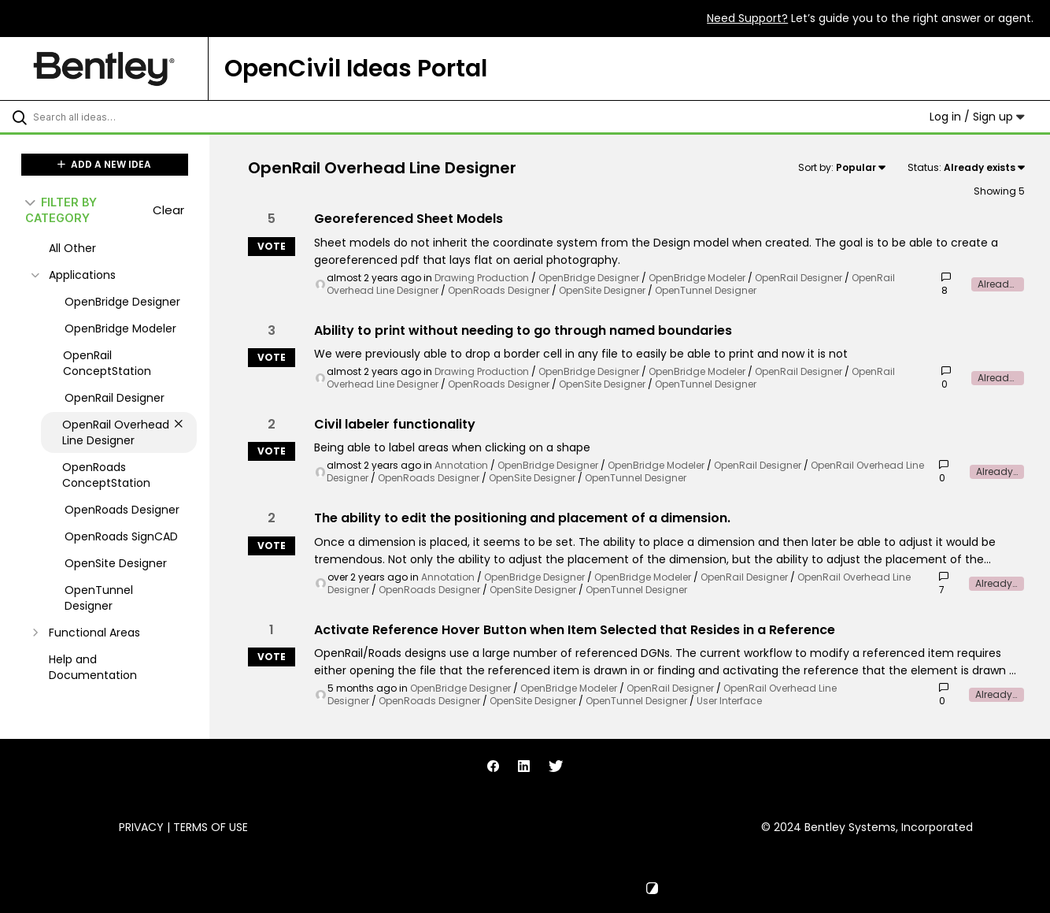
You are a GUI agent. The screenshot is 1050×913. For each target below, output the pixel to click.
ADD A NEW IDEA (104, 164)
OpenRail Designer (798, 277)
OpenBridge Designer (588, 277)
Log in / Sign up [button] (977, 116)
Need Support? (747, 18)
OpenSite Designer (602, 290)
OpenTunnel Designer (705, 290)
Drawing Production (481, 277)
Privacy (141, 827)
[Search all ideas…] (125, 116)
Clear (168, 210)
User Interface (729, 700)
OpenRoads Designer (498, 290)
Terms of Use (210, 827)
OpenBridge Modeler (697, 277)
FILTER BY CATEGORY (61, 209)
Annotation (461, 465)
